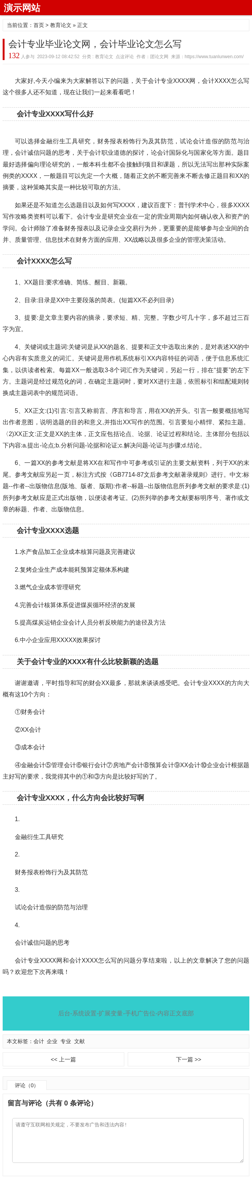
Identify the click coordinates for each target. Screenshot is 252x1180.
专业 (65, 1041)
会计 (38, 1041)
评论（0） (27, 1085)
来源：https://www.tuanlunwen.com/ (207, 56)
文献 (79, 1041)
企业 (52, 1041)
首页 (38, 25)
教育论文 (60, 25)
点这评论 (125, 56)
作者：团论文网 (152, 56)
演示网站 (22, 8)
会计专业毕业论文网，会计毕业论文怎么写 (95, 44)
